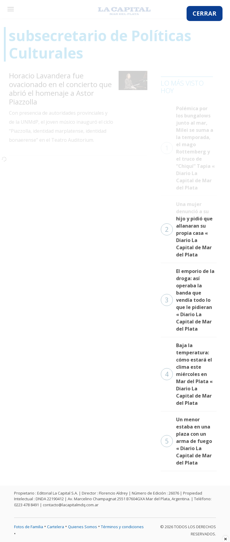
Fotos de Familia (28, 526)
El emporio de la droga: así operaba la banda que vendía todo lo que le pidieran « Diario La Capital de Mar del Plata (187, 300)
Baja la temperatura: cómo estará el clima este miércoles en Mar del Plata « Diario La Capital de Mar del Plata (187, 374)
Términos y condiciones (122, 526)
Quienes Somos (82, 526)
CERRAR (205, 13)
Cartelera (55, 526)
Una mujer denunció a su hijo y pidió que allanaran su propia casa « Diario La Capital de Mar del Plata (187, 229)
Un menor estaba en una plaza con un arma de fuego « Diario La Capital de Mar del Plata (186, 441)
